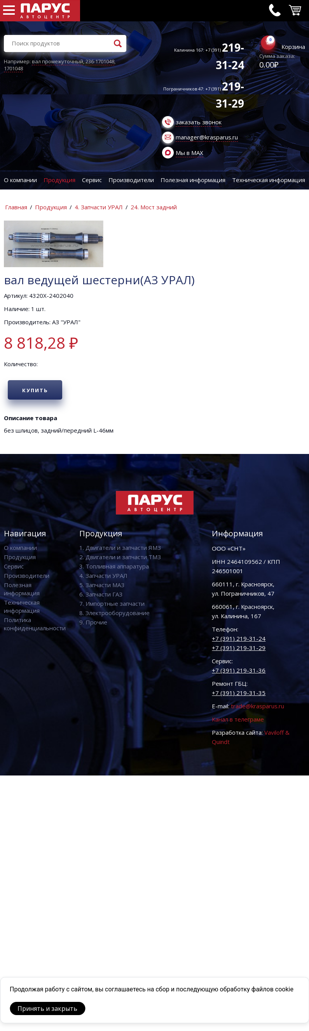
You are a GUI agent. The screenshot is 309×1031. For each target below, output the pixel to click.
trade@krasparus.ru (257, 706)
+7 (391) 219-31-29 (238, 648)
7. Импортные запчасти (112, 603)
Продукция (59, 180)
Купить (35, 390)
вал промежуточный (57, 61)
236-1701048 (100, 61)
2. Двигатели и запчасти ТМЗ (120, 557)
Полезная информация (193, 180)
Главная (16, 207)
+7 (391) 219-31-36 (238, 670)
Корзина (293, 46)
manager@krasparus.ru (207, 137)
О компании (20, 180)
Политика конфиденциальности (35, 624)
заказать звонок (199, 122)
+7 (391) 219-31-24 (238, 638)
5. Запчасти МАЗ (101, 585)
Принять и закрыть (47, 1008)
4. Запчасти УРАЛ (99, 207)
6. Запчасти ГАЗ (100, 594)
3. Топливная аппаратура (114, 566)
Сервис (92, 180)
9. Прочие (93, 622)
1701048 (13, 68)
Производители (131, 180)
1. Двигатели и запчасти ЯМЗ (120, 547)
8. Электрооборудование (114, 613)
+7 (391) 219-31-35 (238, 693)
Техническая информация (268, 180)
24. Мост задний (154, 207)
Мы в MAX (189, 152)
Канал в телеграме (238, 719)
